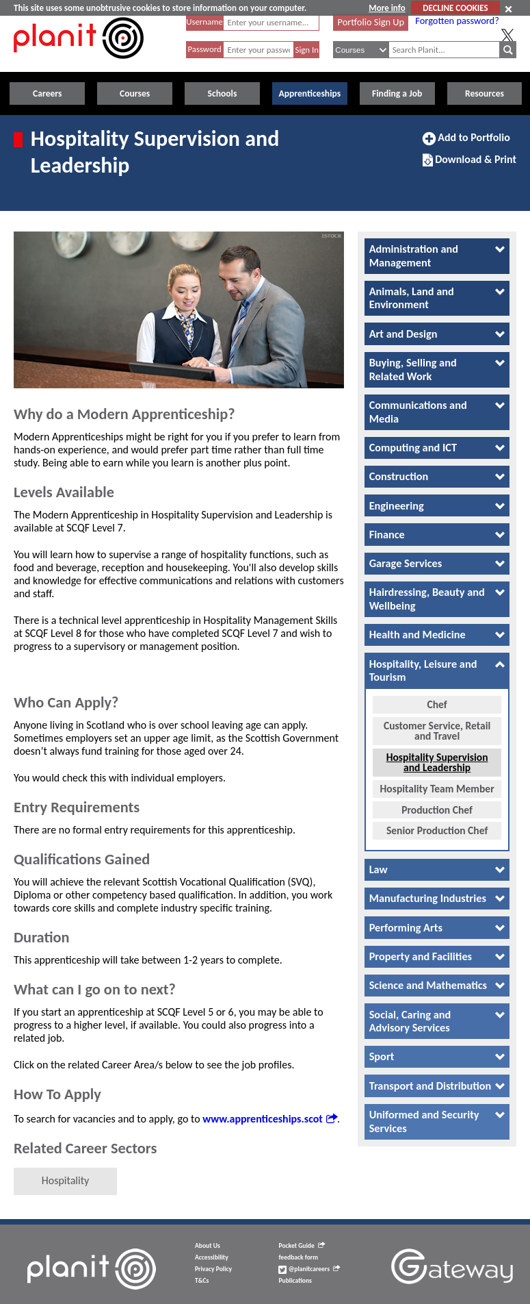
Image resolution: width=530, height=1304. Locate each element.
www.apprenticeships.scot (269, 1118)
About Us (207, 1246)
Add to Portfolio (466, 143)
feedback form (298, 1257)
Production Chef (437, 800)
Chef (437, 695)
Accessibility (211, 1257)
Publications (294, 1281)
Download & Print (469, 165)
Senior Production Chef (437, 820)
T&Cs (202, 1281)
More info (387, 8)
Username (204, 21)
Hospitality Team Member (437, 779)
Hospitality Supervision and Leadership (437, 753)
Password (204, 49)
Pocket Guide (301, 1246)
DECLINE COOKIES (455, 8)
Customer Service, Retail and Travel (437, 722)
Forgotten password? (457, 20)
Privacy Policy (213, 1269)
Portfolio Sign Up (371, 22)
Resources (484, 93)
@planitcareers (309, 1269)
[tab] (437, 255)
